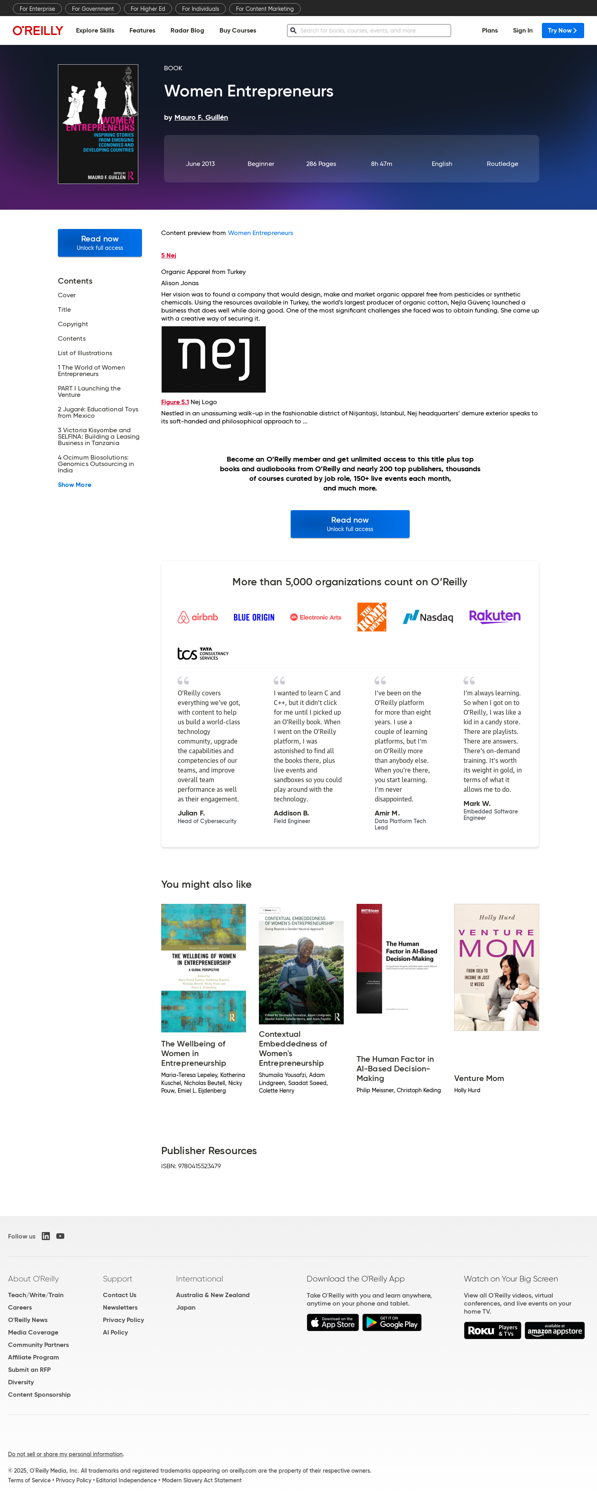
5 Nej (168, 255)
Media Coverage (33, 1332)
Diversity (21, 1382)
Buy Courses (238, 30)
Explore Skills (95, 30)
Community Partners (38, 1345)
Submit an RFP (29, 1369)
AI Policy (115, 1332)
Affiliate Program (33, 1357)
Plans (490, 30)
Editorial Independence (126, 1480)
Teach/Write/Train (36, 1295)
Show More (74, 485)
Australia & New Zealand (213, 1295)
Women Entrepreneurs (260, 233)
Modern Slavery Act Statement (202, 1480)
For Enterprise (37, 8)
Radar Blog (187, 30)
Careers (20, 1307)
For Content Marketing (265, 8)
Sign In (523, 30)
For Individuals (200, 8)
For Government (93, 8)
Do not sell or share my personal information (65, 1454)
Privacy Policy (123, 1320)
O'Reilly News (27, 1320)
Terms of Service (29, 1480)
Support (118, 1278)
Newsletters (120, 1307)
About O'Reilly (33, 1278)
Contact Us (119, 1295)
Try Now (563, 30)
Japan (185, 1307)
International (199, 1278)
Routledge (502, 164)
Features (142, 30)
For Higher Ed (148, 8)
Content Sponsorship (39, 1394)
